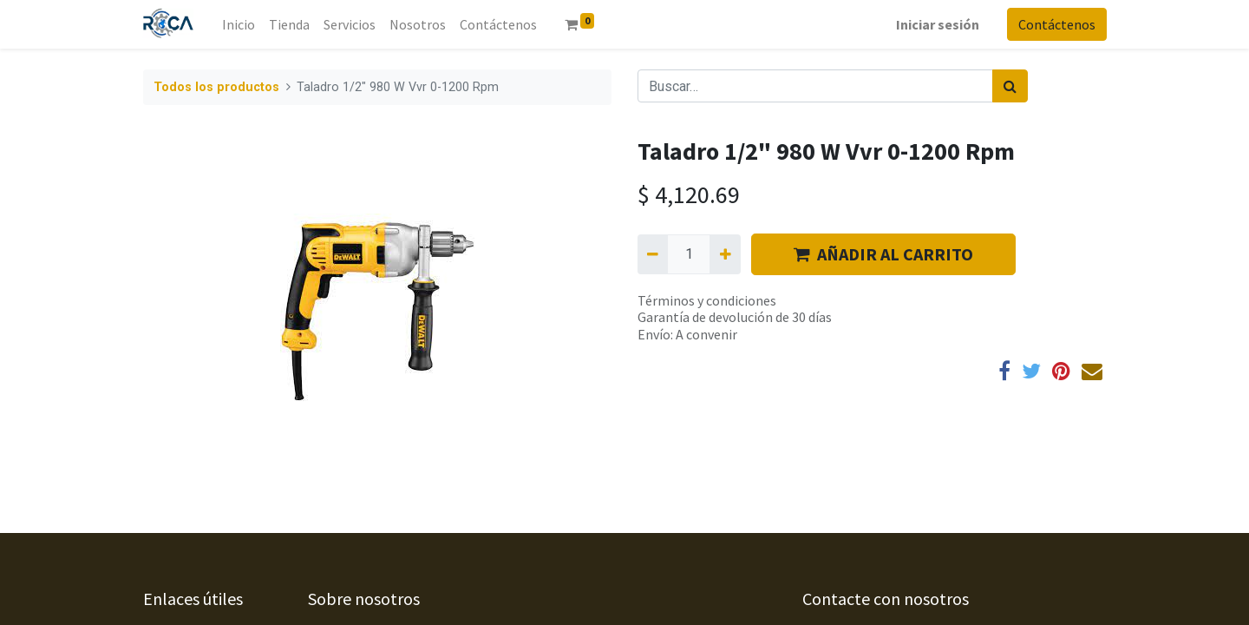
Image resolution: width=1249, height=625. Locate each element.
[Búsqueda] (1010, 85)
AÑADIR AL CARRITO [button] (883, 254)
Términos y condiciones (707, 300)
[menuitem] (239, 24)
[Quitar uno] (653, 254)
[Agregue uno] (725, 254)
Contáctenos (1056, 24)
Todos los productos (216, 87)
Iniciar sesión (936, 24)
